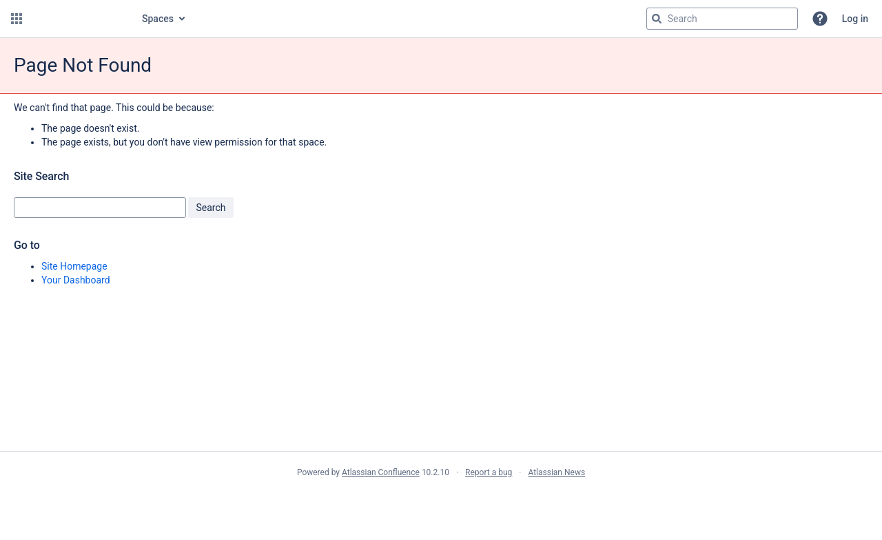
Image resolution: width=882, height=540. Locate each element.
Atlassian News (556, 472)
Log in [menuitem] (855, 18)
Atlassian (441, 503)
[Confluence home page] (77, 19)
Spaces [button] (158, 18)
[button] (16, 18)
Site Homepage (74, 266)
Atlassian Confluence (381, 472)
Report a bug (488, 472)
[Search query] (722, 19)
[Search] (656, 18)
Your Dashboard (75, 280)
